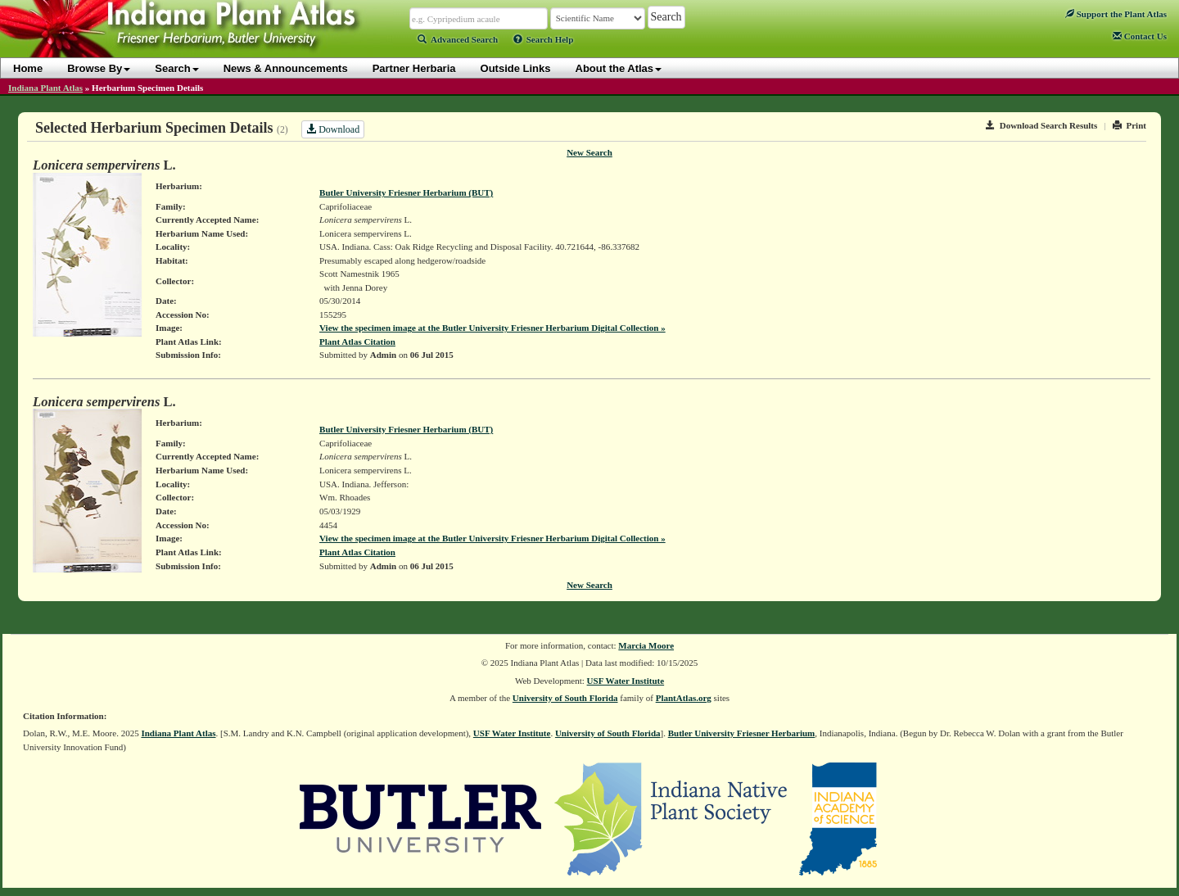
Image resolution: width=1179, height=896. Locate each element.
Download (332, 129)
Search (176, 68)
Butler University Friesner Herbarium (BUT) (406, 192)
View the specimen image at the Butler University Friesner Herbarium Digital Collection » (492, 328)
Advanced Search (458, 39)
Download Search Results (1041, 125)
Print (1129, 125)
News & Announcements (286, 68)
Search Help (543, 39)
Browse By (98, 68)
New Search (589, 152)
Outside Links (516, 68)
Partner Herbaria (414, 68)
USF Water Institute (626, 681)
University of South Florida (565, 698)
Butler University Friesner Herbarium (741, 733)
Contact (1140, 36)
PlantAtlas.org (683, 698)
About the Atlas (619, 68)
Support (1116, 14)
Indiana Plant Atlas (45, 88)
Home (28, 68)
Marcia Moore (646, 645)
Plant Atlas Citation (357, 341)
